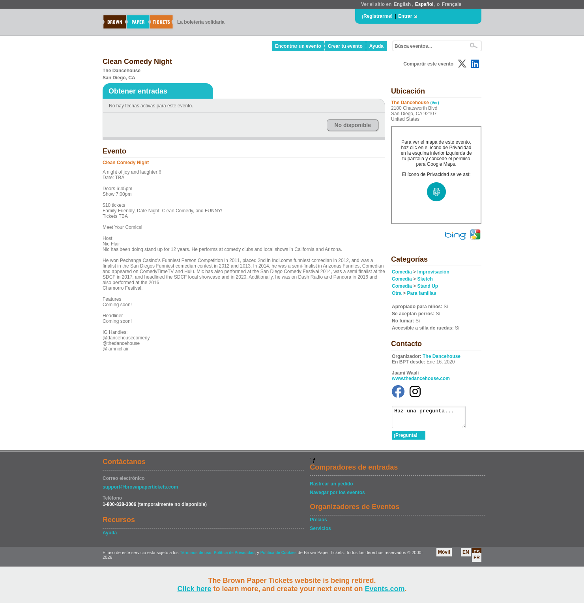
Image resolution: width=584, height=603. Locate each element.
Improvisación (433, 272)
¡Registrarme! (377, 16)
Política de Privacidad (234, 556)
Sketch (424, 279)
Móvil (444, 555)
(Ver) (434, 103)
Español (424, 4)
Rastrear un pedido (331, 487)
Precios (318, 523)
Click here (194, 589)
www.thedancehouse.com (421, 378)
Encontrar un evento (298, 46)
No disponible (352, 125)
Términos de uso (196, 556)
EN (465, 555)
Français (451, 4)
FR (477, 561)
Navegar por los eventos (337, 496)
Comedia (402, 272)
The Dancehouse (441, 356)
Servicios (320, 532)
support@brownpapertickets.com (140, 490)
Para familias (421, 293)
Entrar (405, 16)
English (402, 4)
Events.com (385, 589)
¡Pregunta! (405, 439)
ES (477, 555)
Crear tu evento (345, 46)
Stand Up (427, 286)
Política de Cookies (278, 556)
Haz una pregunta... (433, 419)
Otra (397, 293)
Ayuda (376, 46)
